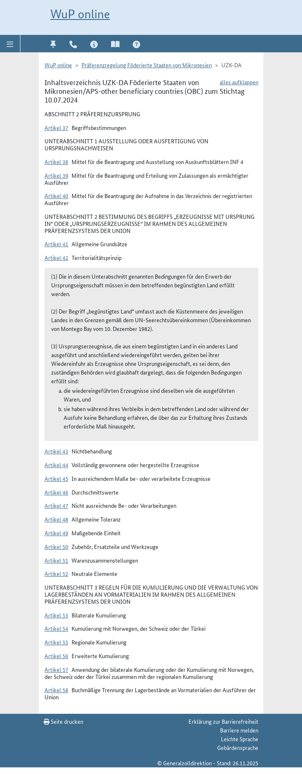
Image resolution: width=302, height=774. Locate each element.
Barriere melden (239, 730)
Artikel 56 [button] (56, 656)
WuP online (80, 14)
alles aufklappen (239, 82)
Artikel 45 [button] (56, 478)
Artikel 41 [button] (56, 244)
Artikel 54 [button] (56, 628)
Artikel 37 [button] (56, 127)
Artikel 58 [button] (56, 690)
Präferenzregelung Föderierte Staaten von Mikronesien (147, 65)
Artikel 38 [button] (56, 161)
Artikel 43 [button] (56, 451)
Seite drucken (63, 721)
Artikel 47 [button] (56, 505)
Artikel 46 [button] (56, 492)
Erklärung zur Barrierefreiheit (223, 721)
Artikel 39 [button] (56, 175)
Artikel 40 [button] (56, 195)
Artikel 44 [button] (56, 464)
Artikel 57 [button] (56, 669)
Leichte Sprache (239, 739)
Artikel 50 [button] (56, 546)
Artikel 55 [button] (56, 642)
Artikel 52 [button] (56, 573)
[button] (10, 43)
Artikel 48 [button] (56, 519)
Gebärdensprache (237, 747)
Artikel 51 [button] (56, 560)
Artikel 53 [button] (56, 615)
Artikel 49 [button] (56, 533)
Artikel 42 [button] (56, 257)
